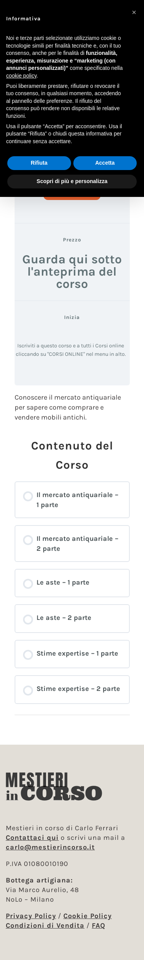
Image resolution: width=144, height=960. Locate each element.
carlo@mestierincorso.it (50, 847)
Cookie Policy (87, 916)
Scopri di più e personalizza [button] (71, 181)
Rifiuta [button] (39, 163)
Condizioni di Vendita (45, 925)
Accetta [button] (105, 163)
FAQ (98, 925)
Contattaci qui (32, 837)
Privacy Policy (31, 916)
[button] (134, 12)
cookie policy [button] (21, 76)
